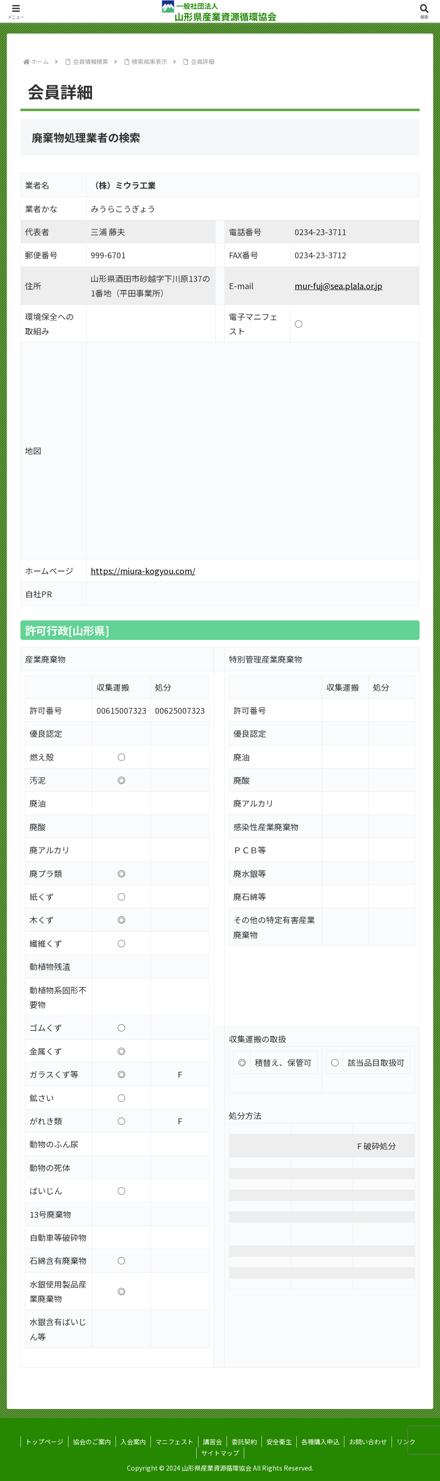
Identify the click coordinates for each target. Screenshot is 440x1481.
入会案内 (133, 1441)
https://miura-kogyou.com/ (143, 570)
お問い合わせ (368, 1441)
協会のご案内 (92, 1441)
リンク (406, 1441)
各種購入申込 (320, 1441)
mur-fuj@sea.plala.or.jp (338, 285)
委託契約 (244, 1441)
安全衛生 (279, 1441)
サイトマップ (220, 1452)
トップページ (44, 1441)
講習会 (212, 1441)
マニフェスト (174, 1441)
